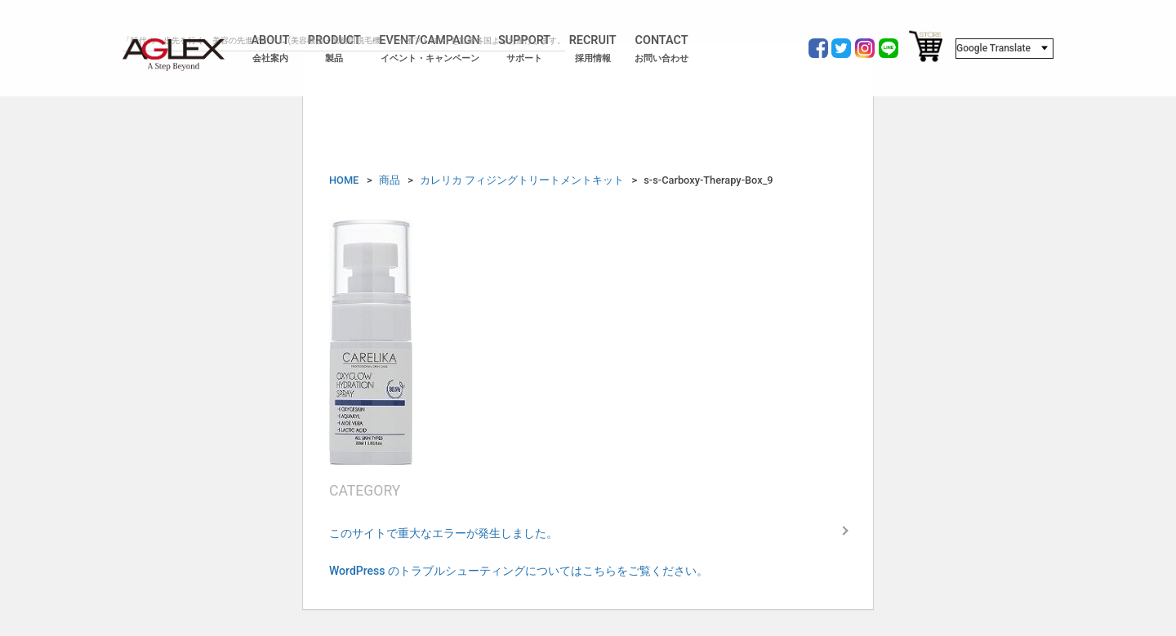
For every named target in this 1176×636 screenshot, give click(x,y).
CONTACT (661, 49)
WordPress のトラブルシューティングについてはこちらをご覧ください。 (518, 570)
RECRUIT (593, 49)
